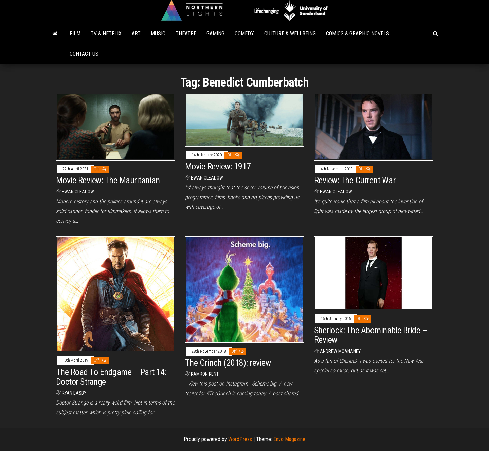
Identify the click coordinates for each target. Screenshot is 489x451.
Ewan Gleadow (78, 191)
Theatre (186, 33)
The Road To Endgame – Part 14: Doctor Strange (111, 377)
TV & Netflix (106, 33)
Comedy (244, 33)
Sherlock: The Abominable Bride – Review (370, 335)
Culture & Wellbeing (290, 33)
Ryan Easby (74, 393)
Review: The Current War (354, 180)
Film (75, 33)
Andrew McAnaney (340, 351)
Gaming (215, 33)
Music (158, 33)
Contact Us (84, 54)
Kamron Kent (205, 374)
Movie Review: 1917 (218, 166)
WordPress (240, 439)
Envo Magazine (289, 439)
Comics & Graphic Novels (357, 33)
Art (136, 33)
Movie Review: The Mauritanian (108, 180)
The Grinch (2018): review (228, 363)
